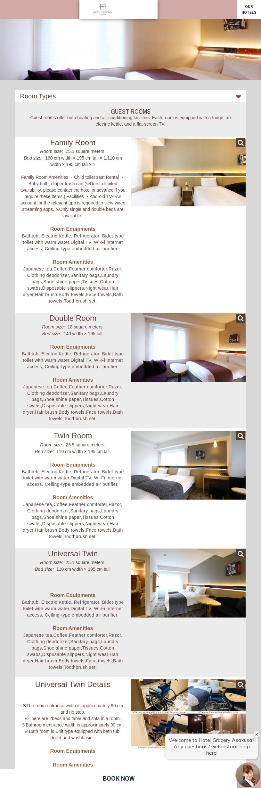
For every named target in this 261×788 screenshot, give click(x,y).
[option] (130, 40)
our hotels (249, 9)
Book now (119, 778)
